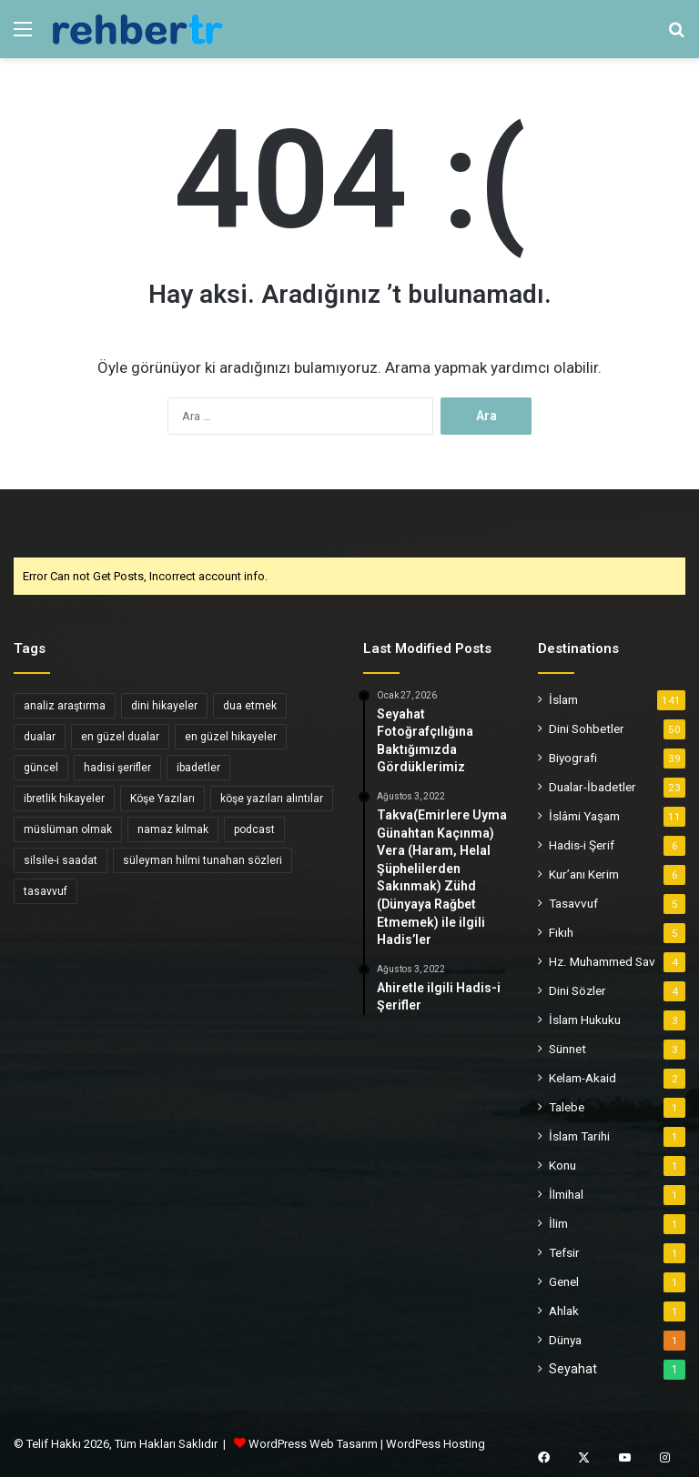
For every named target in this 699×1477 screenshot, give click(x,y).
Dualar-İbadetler (592, 786)
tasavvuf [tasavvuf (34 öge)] (45, 891)
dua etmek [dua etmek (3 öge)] (250, 705)
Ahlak (564, 1310)
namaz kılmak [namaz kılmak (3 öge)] (172, 829)
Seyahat (573, 1368)
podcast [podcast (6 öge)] (254, 829)
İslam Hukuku (585, 1019)
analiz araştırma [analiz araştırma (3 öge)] (65, 705)
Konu (562, 1165)
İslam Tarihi (579, 1136)
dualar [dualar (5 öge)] (40, 736)
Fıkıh (561, 932)
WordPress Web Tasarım (313, 1444)
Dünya (565, 1339)
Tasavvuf (573, 903)
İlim (558, 1223)
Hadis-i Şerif (581, 845)
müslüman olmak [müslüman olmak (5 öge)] (68, 829)
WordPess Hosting (435, 1444)
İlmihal (566, 1194)
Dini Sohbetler (586, 728)
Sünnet (567, 1048)
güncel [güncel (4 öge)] (41, 767)
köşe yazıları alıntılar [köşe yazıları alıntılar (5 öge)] (271, 798)
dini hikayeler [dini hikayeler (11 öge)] (164, 705)
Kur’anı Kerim (584, 874)
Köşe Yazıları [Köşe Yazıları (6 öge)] (162, 798)
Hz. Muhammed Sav (602, 961)
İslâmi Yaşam (584, 816)
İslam (563, 699)
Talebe (566, 1107)
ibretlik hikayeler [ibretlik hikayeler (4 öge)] (64, 798)
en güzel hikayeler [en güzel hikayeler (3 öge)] (231, 736)
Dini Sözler (577, 990)
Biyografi (573, 757)
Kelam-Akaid (582, 1077)
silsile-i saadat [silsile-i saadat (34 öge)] (60, 860)
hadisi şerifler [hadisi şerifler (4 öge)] (117, 767)
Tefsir (564, 1252)
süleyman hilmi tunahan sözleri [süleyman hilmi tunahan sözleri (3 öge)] (202, 860)
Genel (564, 1281)
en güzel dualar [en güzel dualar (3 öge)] (120, 736)
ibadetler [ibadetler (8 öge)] (198, 767)
